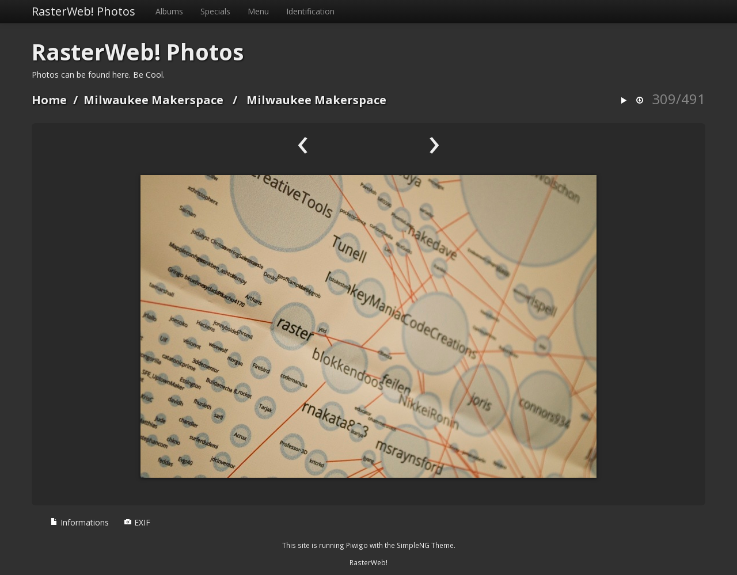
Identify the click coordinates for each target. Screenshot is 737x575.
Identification (310, 11)
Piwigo (357, 545)
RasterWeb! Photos (83, 11)
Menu (258, 11)
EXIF (137, 522)
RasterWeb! (368, 562)
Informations (79, 522)
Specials (215, 11)
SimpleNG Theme (425, 545)
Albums (169, 11)
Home (49, 100)
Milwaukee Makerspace (153, 100)
